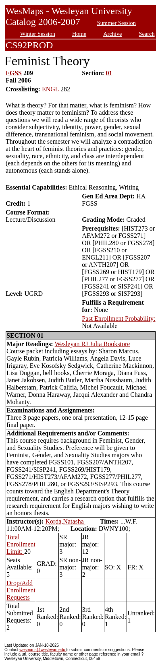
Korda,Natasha (65, 521)
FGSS (14, 73)
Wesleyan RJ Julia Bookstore (92, 343)
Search (147, 34)
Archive (112, 34)
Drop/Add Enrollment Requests (20, 590)
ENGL (50, 89)
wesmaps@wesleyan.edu (42, 650)
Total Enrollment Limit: (20, 544)
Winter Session (37, 34)
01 (109, 73)
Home (79, 34)
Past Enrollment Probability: (118, 318)
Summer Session (116, 23)
